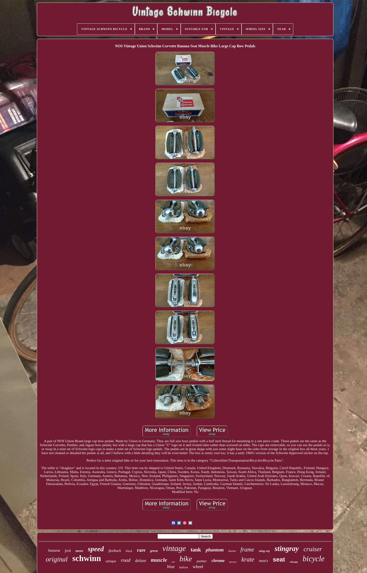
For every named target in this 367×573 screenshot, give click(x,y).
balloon (183, 567)
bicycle (313, 559)
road (126, 560)
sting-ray (264, 551)
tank (196, 550)
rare (141, 550)
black (129, 551)
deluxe (140, 560)
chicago (294, 561)
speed (96, 549)
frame (247, 549)
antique (111, 561)
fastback (115, 551)
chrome (218, 560)
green (154, 551)
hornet (232, 551)
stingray (287, 548)
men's (263, 560)
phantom (215, 550)
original (56, 559)
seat (279, 559)
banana (54, 550)
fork (68, 551)
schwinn (86, 558)
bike (186, 559)
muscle (159, 560)
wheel (198, 566)
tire (173, 562)
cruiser (313, 549)
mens (79, 551)
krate (247, 559)
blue (171, 566)
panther (202, 561)
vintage (174, 548)
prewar (233, 561)
